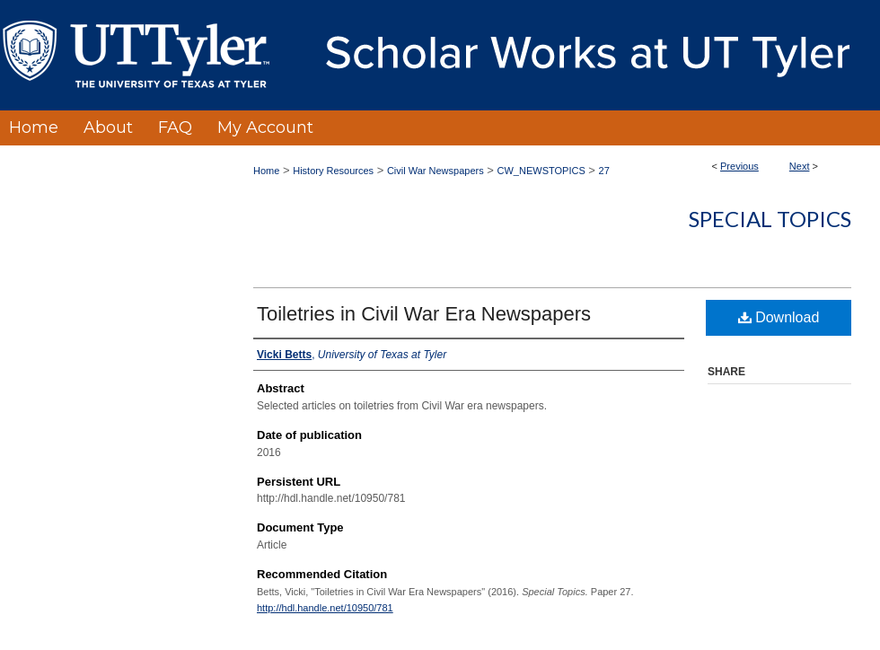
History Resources (333, 170)
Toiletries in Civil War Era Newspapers (424, 314)
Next (799, 166)
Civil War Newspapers (435, 170)
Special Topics (770, 219)
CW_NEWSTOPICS (541, 170)
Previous (739, 166)
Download (779, 317)
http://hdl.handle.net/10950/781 (325, 607)
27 (604, 170)
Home (266, 170)
